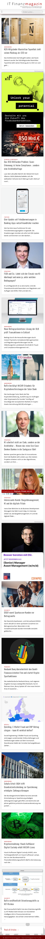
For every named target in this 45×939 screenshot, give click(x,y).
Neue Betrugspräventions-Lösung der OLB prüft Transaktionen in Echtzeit (22, 330)
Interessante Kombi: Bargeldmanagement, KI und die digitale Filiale (22, 501)
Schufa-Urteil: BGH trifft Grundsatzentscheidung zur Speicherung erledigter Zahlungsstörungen (22, 786)
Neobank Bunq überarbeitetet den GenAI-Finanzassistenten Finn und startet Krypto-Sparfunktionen (22, 672)
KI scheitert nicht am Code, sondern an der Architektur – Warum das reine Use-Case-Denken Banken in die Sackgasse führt (22, 445)
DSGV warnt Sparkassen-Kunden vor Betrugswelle (22, 614)
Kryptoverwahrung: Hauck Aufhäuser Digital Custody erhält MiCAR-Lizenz (22, 845)
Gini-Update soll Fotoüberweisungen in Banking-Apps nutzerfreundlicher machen (22, 220)
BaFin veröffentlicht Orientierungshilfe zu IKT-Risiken (22, 902)
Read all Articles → (11, 929)
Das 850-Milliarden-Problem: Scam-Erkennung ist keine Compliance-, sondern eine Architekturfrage (22, 164)
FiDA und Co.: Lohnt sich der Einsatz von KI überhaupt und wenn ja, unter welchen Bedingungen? (22, 276)
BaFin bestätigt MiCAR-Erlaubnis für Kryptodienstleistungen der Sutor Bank (22, 387)
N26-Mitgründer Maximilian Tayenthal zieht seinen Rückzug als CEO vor (22, 50)
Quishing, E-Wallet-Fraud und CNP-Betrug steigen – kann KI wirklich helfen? (22, 728)
